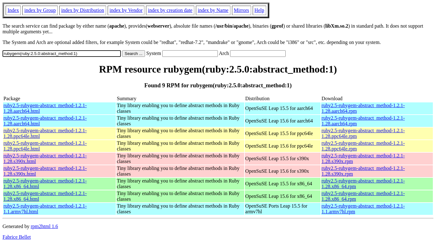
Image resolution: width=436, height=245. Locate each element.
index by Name (213, 10)
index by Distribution (82, 10)
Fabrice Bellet (17, 237)
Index (13, 10)
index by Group (40, 10)
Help (259, 10)
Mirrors (241, 10)
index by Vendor (126, 10)
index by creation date (170, 10)
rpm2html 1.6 (44, 226)
